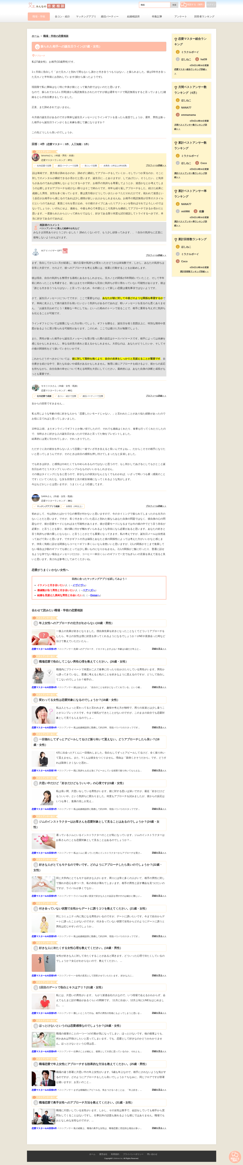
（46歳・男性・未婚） (58, 155)
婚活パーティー (110, 16)
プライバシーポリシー (133, 1154)
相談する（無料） (193, 4)
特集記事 (157, 16)
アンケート (180, 16)
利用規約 (115, 1154)
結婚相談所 (133, 16)
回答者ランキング (204, 16)
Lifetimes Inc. (118, 1158)
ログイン (211, 4)
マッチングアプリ (86, 16)
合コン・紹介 (62, 16)
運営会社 (103, 1154)
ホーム (92, 1154)
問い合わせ (152, 1154)
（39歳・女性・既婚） (60, 386)
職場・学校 (38, 16)
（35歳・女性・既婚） (57, 496)
